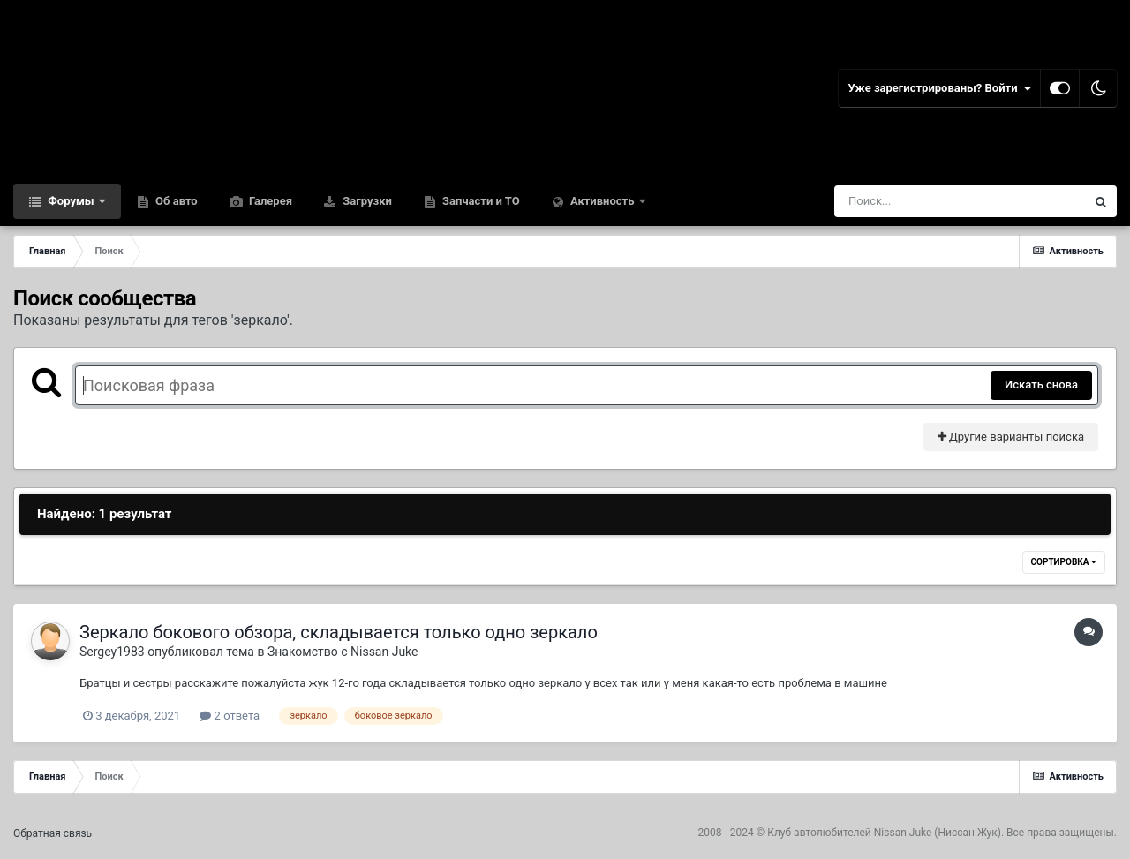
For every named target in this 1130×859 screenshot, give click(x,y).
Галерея (269, 200)
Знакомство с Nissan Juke (342, 651)
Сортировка (1063, 562)
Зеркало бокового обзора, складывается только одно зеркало (338, 632)
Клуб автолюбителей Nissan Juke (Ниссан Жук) (884, 832)
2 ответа (230, 715)
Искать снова (1041, 384)
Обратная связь (52, 833)
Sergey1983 (112, 651)
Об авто (175, 200)
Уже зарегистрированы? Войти (939, 88)
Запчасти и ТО (480, 200)
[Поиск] (927, 201)
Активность (602, 200)
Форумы (71, 200)
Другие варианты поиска (1011, 436)
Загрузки (366, 200)
